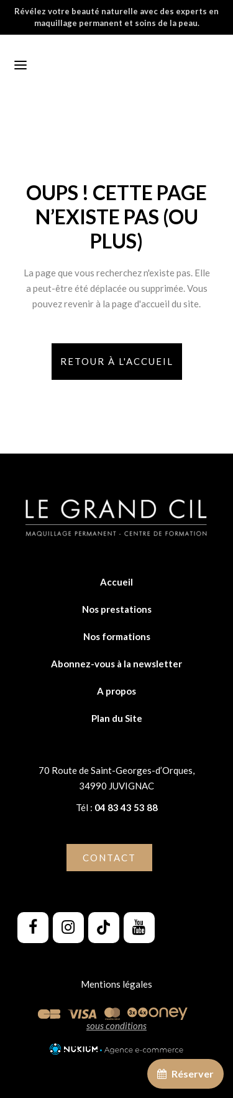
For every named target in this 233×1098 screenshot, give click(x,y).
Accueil (116, 581)
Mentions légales (116, 984)
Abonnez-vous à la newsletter (116, 663)
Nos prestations (117, 609)
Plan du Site (116, 718)
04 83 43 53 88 (125, 807)
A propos (116, 690)
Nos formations (116, 636)
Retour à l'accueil (116, 361)
